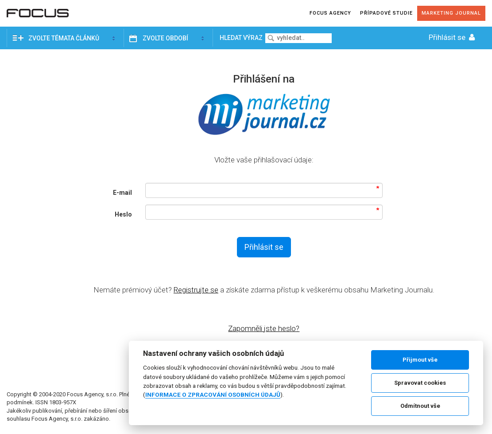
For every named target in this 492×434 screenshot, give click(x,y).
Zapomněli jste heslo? (263, 328)
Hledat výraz (242, 37)
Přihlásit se (453, 37)
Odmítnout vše (420, 405)
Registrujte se (196, 289)
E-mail (122, 192)
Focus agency (330, 13)
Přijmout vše (420, 359)
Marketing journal (451, 13)
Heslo (123, 214)
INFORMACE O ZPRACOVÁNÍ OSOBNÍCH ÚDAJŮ (212, 394)
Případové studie (386, 13)
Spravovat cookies (420, 382)
